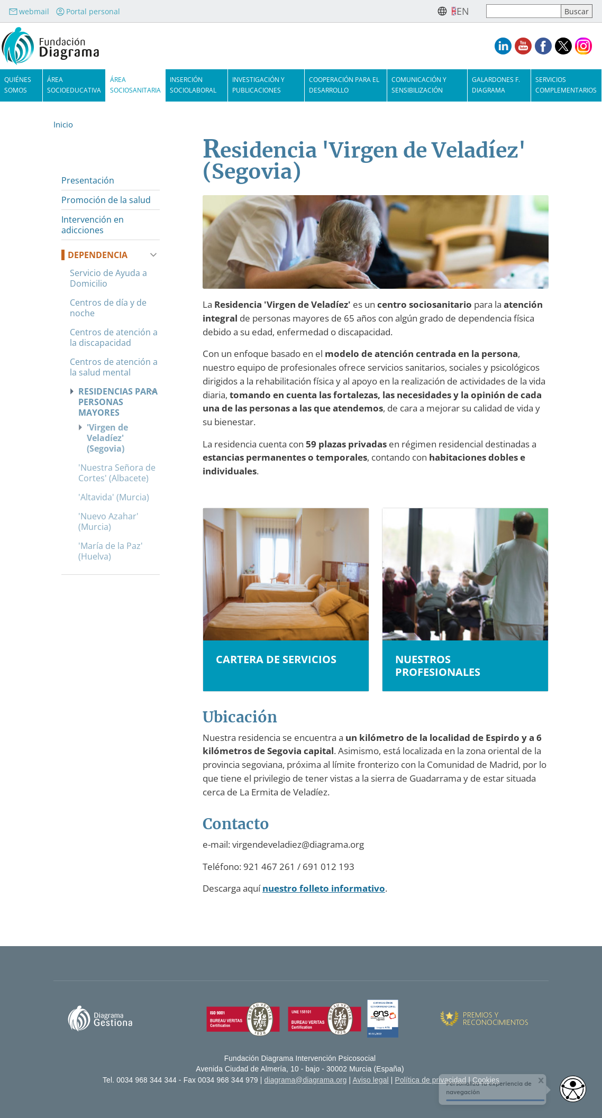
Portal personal (88, 11)
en (463, 11)
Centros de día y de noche (108, 308)
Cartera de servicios (276, 659)
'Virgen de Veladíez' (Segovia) (107, 438)
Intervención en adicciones (92, 225)
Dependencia (97, 255)
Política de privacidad (431, 1080)
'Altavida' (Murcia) (113, 497)
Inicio (63, 124)
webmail (28, 11)
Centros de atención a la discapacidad (114, 337)
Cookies (485, 1080)
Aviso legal (371, 1080)
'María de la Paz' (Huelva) (110, 551)
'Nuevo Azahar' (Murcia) (108, 521)
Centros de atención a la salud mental (114, 367)
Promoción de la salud (106, 200)
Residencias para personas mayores (118, 402)
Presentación (87, 180)
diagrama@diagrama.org (305, 1080)
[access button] (573, 1089)
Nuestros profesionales (437, 666)
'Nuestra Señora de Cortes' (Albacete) (117, 473)
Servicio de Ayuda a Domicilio (108, 278)
